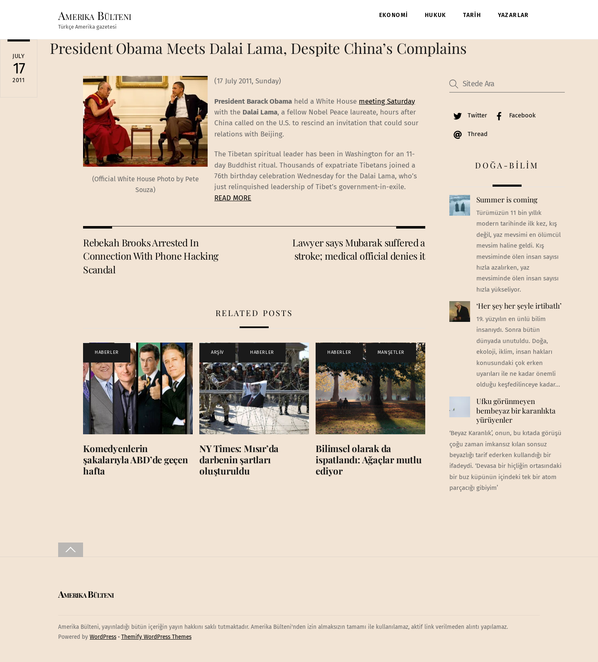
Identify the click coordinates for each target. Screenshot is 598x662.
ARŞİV (217, 352)
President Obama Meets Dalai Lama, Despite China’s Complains (258, 48)
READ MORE (232, 198)
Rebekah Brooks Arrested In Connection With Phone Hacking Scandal (150, 256)
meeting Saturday (387, 101)
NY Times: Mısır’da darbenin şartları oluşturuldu (239, 459)
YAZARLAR (513, 15)
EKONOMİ (393, 15)
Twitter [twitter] (468, 115)
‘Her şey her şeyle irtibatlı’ (518, 306)
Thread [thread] (468, 134)
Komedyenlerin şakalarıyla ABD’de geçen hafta (135, 459)
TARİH (472, 15)
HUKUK (435, 15)
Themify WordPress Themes (156, 636)
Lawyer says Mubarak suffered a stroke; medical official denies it (358, 249)
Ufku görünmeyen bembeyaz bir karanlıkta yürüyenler (516, 410)
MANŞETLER (390, 352)
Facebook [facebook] (513, 115)
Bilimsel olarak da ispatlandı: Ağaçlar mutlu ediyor (369, 459)
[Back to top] (70, 550)
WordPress (103, 636)
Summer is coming (506, 199)
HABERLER (106, 352)
